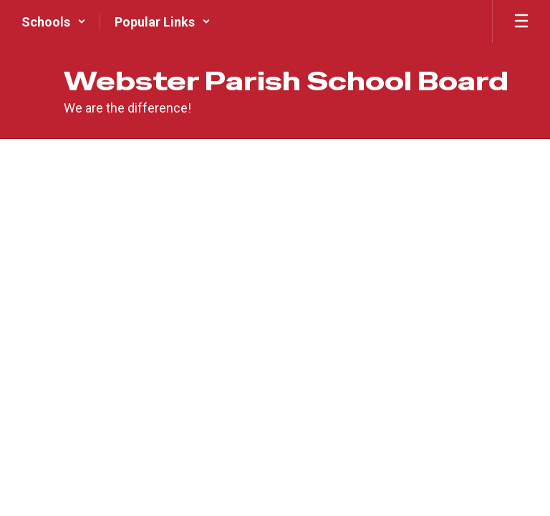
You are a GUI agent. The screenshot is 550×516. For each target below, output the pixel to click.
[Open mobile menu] (521, 21)
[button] (53, 21)
